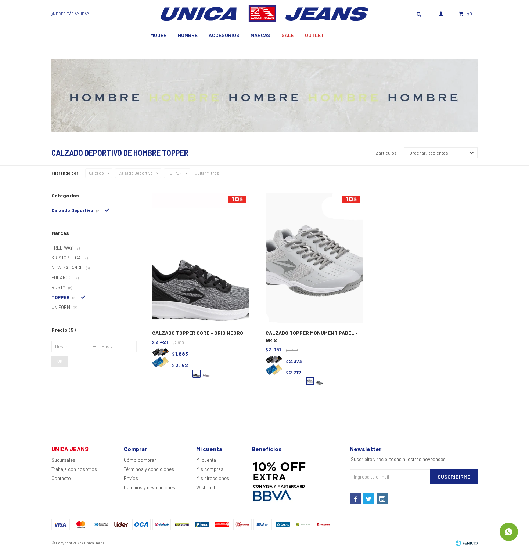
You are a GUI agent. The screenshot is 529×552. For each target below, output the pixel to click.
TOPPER (175, 173)
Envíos (131, 478)
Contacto (61, 478)
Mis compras (209, 469)
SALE (287, 35)
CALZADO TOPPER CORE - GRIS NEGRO (197, 333)
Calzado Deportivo (136, 173)
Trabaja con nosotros (74, 469)
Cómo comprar (140, 460)
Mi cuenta (206, 460)
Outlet (314, 35)
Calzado (96, 173)
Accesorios (224, 35)
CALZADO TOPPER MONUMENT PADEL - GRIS (312, 336)
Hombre (188, 35)
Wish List (205, 487)
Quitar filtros (207, 172)
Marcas (260, 35)
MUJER (158, 35)
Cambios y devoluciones (149, 487)
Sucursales (63, 460)
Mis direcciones (212, 478)
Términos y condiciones (149, 469)
